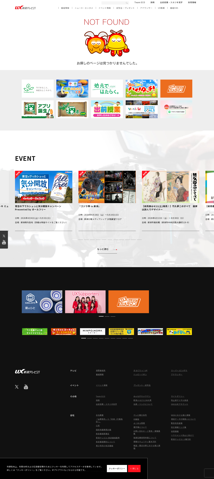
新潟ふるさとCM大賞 (142, 400)
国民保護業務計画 (103, 429)
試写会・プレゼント (125, 8)
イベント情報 (105, 8)
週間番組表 (100, 370)
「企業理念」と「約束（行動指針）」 (109, 420)
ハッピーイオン (140, 374)
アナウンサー (146, 8)
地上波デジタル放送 (179, 400)
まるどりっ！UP (140, 370)
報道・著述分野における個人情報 (146, 447)
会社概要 (100, 415)
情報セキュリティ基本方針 (144, 441)
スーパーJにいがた (179, 370)
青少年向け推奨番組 (104, 445)
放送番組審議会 (102, 433)
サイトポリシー (177, 396)
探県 (153, 2)
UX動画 (161, 8)
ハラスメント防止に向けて (182, 435)
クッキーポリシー (117, 468)
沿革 (98, 425)
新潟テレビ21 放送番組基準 (108, 437)
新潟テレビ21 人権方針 (181, 439)
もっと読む (107, 249)
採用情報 (192, 2)
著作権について (140, 427)
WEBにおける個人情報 (180, 415)
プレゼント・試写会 (142, 385)
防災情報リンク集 (178, 427)
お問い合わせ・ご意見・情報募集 (146, 432)
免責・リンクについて (143, 404)
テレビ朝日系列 (140, 415)
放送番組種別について (105, 441)
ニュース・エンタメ (84, 8)
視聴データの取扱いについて (183, 419)
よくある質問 (139, 423)
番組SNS (174, 8)
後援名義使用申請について (144, 437)
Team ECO (139, 2)
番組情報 (65, 8)
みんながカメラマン (142, 396)
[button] (74, 239)
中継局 (136, 419)
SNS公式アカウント (179, 404)
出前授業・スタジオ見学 (171, 2)
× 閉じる (134, 468)
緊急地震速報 (176, 423)
